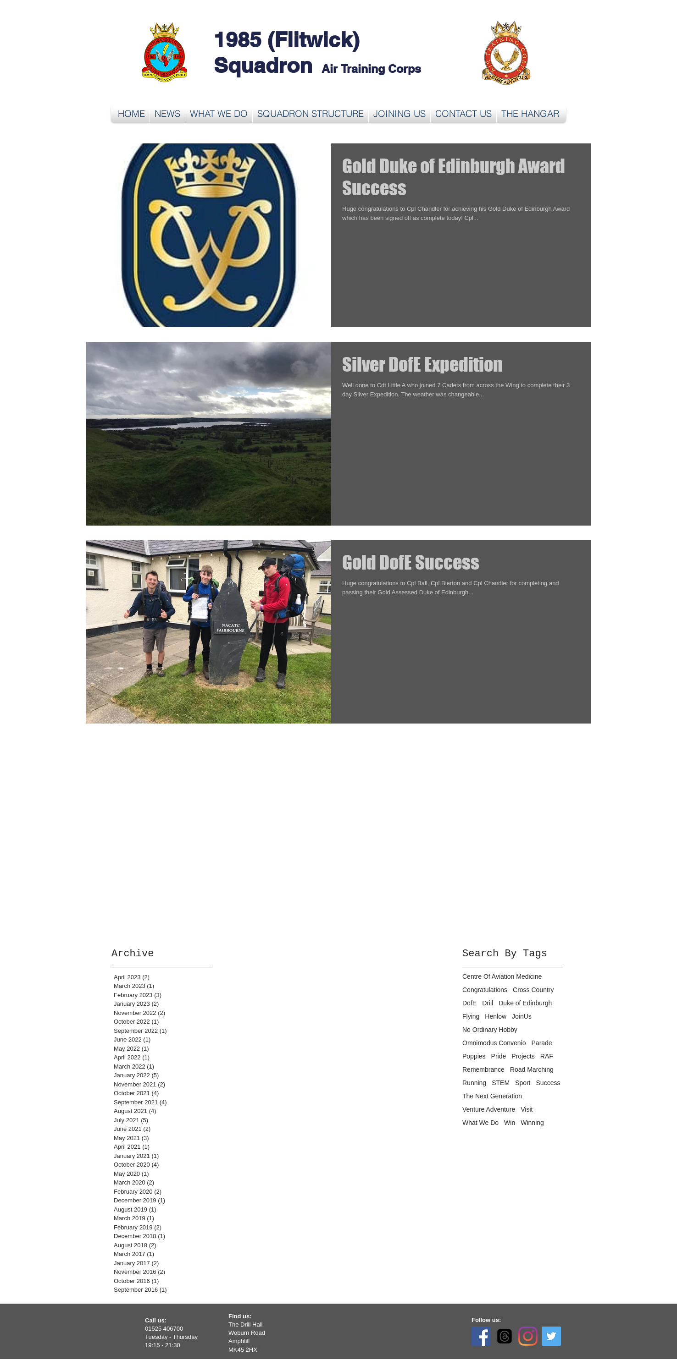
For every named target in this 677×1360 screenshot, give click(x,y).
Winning (532, 1122)
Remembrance (483, 1069)
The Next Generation (492, 1096)
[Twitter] (551, 1336)
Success (548, 1082)
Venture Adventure (488, 1109)
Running (474, 1082)
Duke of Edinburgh (525, 1003)
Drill (487, 1003)
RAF (546, 1056)
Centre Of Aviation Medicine (502, 976)
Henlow (495, 1016)
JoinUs (522, 1016)
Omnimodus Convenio (494, 1043)
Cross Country (533, 989)
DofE (469, 1003)
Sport (522, 1082)
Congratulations (484, 989)
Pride (498, 1056)
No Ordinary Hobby (489, 1029)
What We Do (480, 1122)
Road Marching (532, 1069)
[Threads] (504, 1336)
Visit (527, 1109)
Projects (523, 1056)
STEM (501, 1082)
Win (509, 1122)
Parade (542, 1043)
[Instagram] (528, 1336)
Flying (470, 1016)
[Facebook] (481, 1336)
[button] (218, 113)
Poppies (474, 1056)
